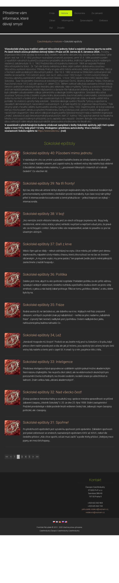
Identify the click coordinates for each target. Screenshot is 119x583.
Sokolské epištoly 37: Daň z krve (47, 292)
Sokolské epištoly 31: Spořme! (46, 470)
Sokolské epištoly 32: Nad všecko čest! (52, 440)
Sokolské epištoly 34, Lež (42, 383)
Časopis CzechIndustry (59, 579)
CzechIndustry (44, 89)
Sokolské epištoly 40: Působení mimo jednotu (57, 201)
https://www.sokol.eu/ (49, 178)
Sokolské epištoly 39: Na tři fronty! (49, 231)
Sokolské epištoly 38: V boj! (43, 262)
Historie (58, 89)
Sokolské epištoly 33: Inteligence (48, 410)
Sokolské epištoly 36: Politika (45, 322)
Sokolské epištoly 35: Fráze (43, 353)
